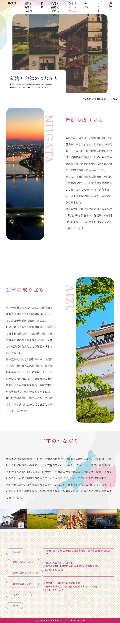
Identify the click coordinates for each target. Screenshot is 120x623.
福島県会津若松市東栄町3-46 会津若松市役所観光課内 (71, 566)
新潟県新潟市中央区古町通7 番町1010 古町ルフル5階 (70, 586)
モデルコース (86, 9)
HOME (12, 3)
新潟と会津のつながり (28, 9)
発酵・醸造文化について (55, 9)
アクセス (98, 9)
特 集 (42, 5)
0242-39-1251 (53, 569)
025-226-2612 (53, 590)
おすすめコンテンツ (72, 7)
